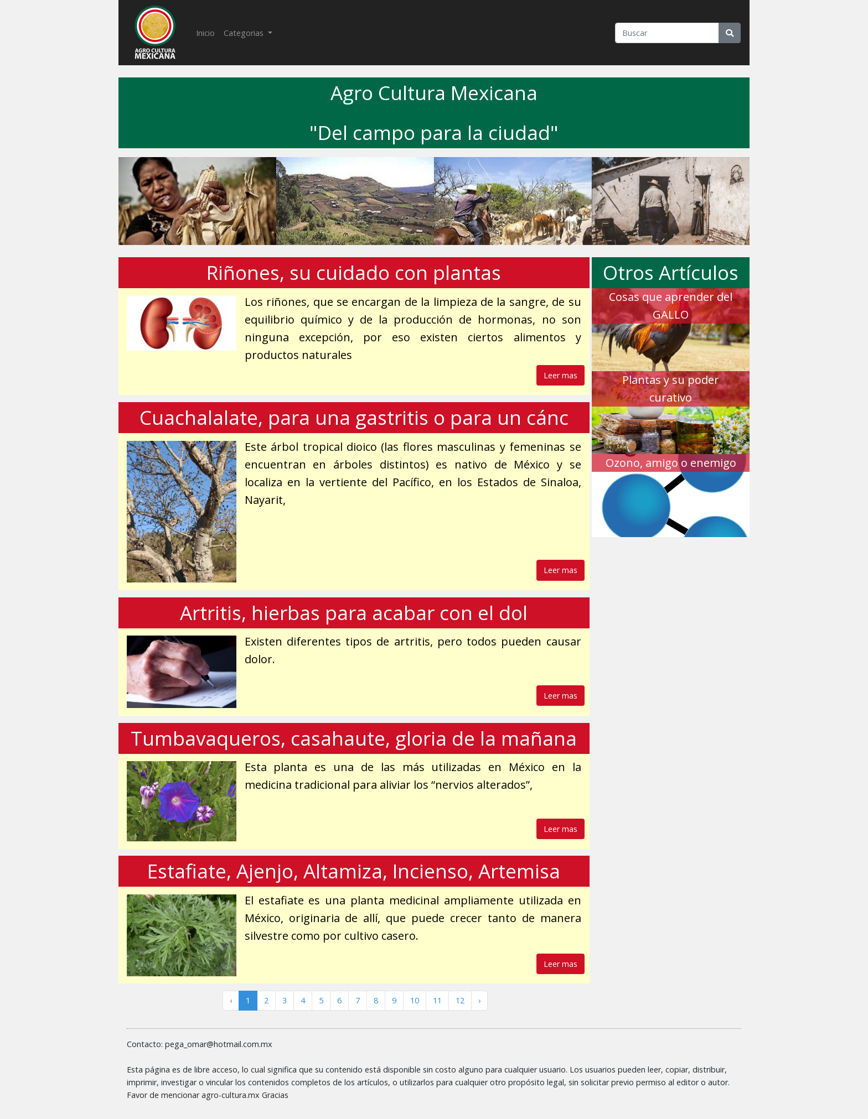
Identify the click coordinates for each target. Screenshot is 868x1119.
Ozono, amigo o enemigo (671, 462)
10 (414, 1000)
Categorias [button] (245, 33)
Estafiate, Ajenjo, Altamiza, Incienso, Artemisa (353, 871)
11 (437, 1000)
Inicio (207, 32)
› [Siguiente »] (479, 1000)
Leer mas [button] (560, 375)
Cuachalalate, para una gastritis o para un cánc (354, 417)
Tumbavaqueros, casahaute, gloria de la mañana (354, 738)
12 (460, 1000)
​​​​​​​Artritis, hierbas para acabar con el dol (354, 613)
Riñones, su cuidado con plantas (353, 272)
